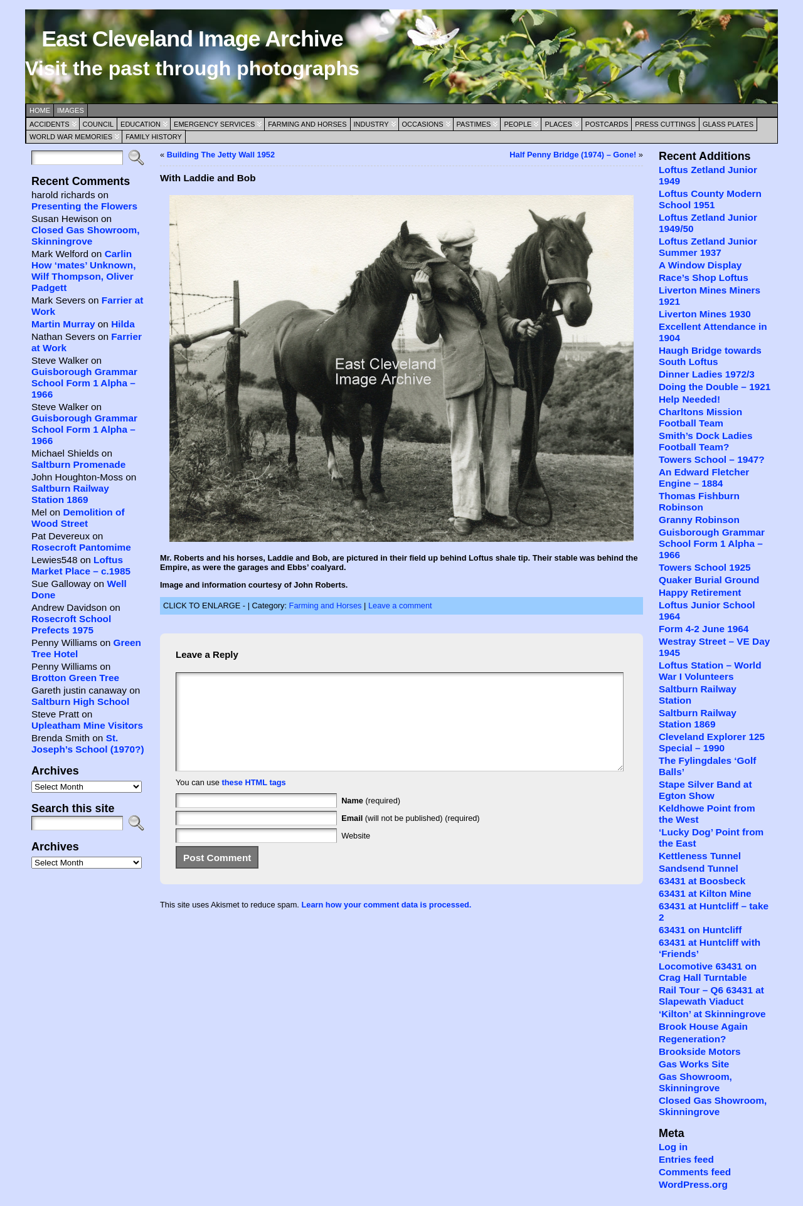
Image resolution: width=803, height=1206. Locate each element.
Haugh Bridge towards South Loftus (710, 356)
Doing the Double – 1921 (714, 386)
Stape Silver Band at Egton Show (705, 790)
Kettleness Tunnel (700, 855)
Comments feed (695, 1171)
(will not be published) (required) (410, 837)
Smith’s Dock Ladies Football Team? (706, 441)
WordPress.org (693, 1184)
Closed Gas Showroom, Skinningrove (85, 235)
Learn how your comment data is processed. (386, 923)
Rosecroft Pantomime (81, 547)
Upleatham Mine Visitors (87, 725)
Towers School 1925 (705, 567)
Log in (673, 1146)
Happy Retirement (700, 592)
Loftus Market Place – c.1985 (80, 565)
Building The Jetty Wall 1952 (221, 154)
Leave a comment (400, 605)
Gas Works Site (694, 1064)
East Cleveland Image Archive (192, 38)
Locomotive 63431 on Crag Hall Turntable (708, 972)
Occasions (423, 124)
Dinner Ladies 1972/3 (707, 374)
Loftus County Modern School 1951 (710, 199)
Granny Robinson (699, 519)
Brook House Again (703, 1026)
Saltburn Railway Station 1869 (70, 494)
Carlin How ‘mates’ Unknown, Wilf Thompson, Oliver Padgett (83, 270)
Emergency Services (214, 124)
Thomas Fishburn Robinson (699, 501)
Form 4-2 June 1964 (703, 628)
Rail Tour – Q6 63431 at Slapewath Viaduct (711, 996)
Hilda (123, 324)
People (517, 124)
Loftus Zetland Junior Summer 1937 (708, 247)
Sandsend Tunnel (698, 868)
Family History (153, 136)
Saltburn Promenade (78, 464)
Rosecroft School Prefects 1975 (71, 624)
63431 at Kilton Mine (705, 893)
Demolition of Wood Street (78, 518)
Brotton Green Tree (75, 677)
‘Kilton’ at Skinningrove (712, 1013)
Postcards (606, 124)
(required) (370, 819)
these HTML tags (254, 801)
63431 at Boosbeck (702, 880)
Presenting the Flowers (84, 206)
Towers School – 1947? (712, 459)
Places (558, 124)
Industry (371, 124)
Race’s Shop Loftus (703, 277)
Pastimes (474, 124)
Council (98, 124)
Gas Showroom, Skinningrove (695, 1082)
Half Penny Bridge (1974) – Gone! (572, 154)
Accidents (49, 124)
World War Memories (70, 136)
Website (355, 854)
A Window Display (700, 265)
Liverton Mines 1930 (705, 314)
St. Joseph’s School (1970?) (87, 743)
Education (140, 124)
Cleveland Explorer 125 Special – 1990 (712, 742)
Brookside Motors (700, 1051)
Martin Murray (63, 324)
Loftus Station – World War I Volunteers (710, 671)
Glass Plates (728, 124)
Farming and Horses (307, 124)
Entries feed (686, 1159)
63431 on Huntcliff (700, 929)
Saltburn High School (80, 701)
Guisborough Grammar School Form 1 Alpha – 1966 (84, 382)
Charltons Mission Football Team (700, 417)
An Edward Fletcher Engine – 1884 (704, 478)
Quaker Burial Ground (709, 579)
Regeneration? (692, 1039)
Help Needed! (689, 399)
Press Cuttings (665, 124)
